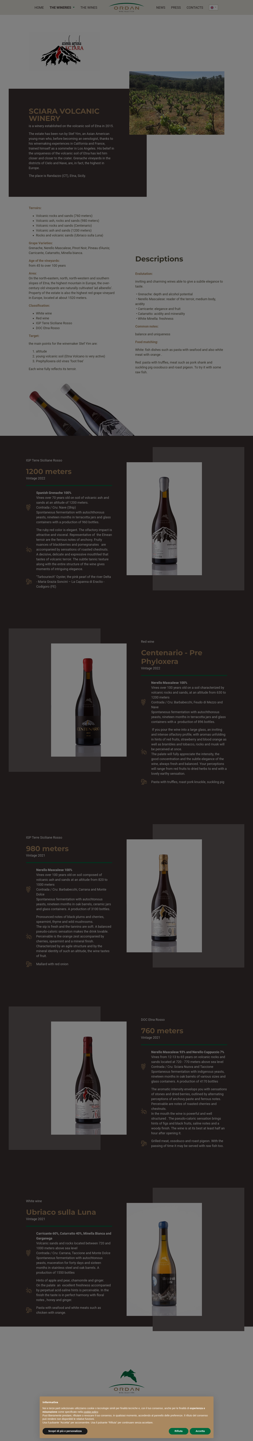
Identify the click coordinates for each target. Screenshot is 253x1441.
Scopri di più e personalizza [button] (65, 1431)
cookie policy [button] (91, 1411)
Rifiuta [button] (179, 1431)
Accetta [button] (200, 1431)
